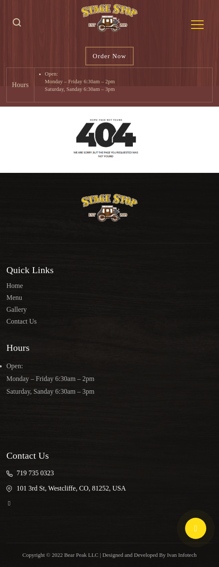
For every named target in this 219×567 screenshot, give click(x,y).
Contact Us (21, 321)
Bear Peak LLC (81, 555)
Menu (14, 297)
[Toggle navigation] (197, 24)
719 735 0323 (35, 473)
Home (14, 285)
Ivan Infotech (182, 555)
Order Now (109, 56)
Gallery (16, 309)
